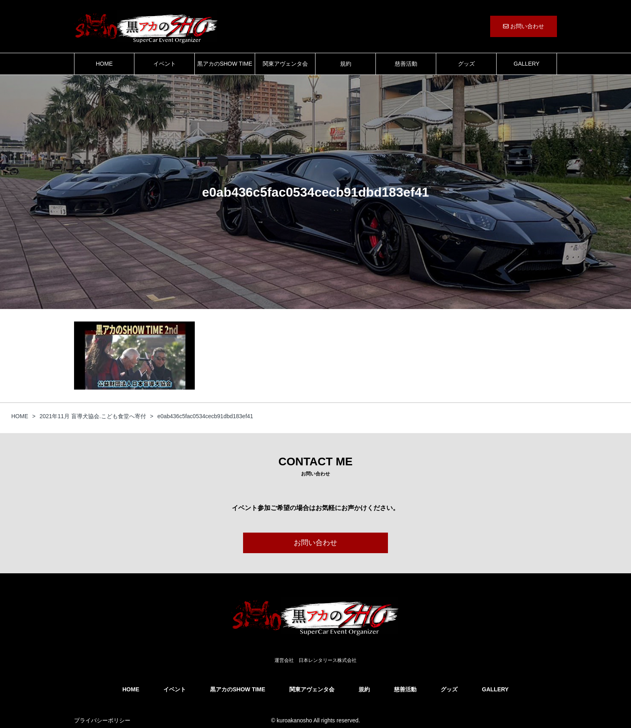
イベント (164, 63)
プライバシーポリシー (102, 720)
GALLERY (526, 63)
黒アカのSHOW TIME (224, 63)
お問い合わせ (523, 26)
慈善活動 (406, 63)
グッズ (466, 63)
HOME (104, 63)
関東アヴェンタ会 (285, 63)
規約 (345, 63)
